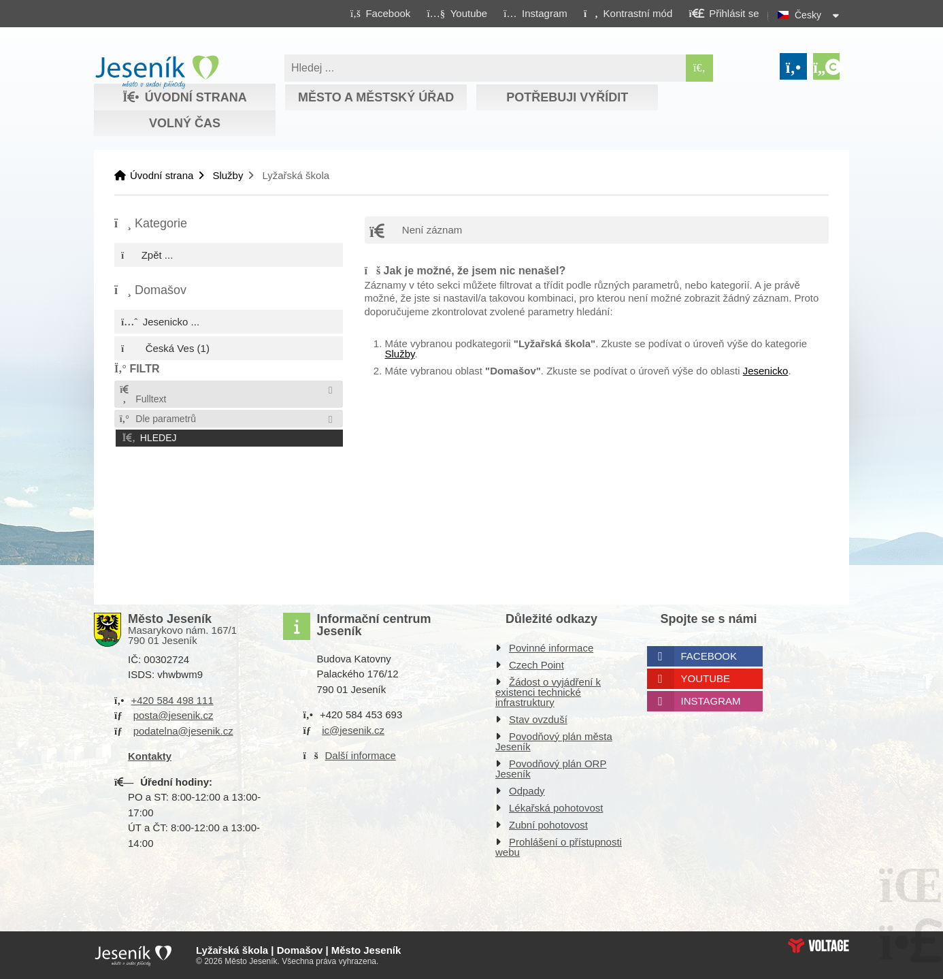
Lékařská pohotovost (556, 808)
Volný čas (184, 123)
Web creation (818, 945)
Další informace (360, 755)
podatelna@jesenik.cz (183, 731)
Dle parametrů (157, 418)
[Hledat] (699, 68)
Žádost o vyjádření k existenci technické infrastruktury (548, 692)
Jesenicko (766, 370)
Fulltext (142, 394)
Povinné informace (551, 648)
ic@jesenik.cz (353, 730)
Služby (227, 175)
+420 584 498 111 (172, 700)
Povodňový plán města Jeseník (553, 741)
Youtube (706, 678)
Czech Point (536, 665)
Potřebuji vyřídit (567, 97)
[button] (627, 13)
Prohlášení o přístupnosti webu (558, 847)
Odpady (527, 791)
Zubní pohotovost (548, 825)
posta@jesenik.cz (173, 715)
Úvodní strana (157, 72)
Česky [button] (808, 15)
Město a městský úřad (376, 97)
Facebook (709, 656)
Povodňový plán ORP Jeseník (550, 769)
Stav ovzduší (538, 719)
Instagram (711, 701)
